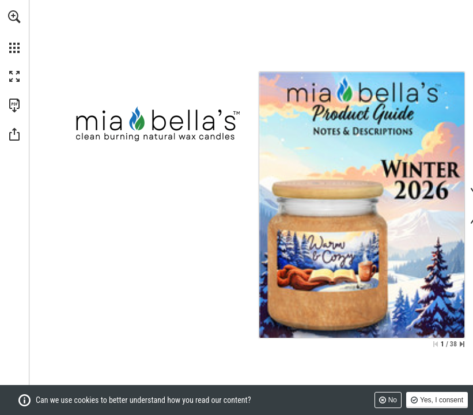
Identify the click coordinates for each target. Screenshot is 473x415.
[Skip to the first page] (435, 344)
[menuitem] (14, 31)
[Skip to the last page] (462, 344)
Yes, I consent (441, 400)
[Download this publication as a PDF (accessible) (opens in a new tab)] (14, 105)
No (392, 400)
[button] (14, 16)
